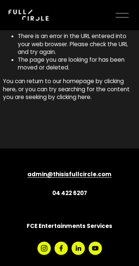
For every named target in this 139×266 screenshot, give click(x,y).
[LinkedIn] (78, 248)
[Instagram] (44, 248)
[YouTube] (95, 248)
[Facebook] (61, 248)
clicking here (73, 97)
